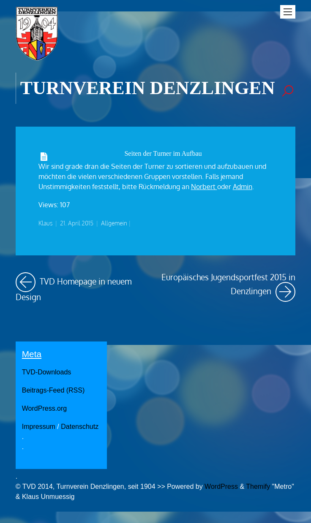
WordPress (221, 486)
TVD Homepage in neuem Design (83, 287)
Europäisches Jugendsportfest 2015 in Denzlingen (228, 287)
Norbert (204, 186)
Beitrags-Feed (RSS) (53, 390)
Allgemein (114, 223)
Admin (242, 186)
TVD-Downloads (46, 372)
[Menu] (288, 11)
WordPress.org (44, 408)
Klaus (45, 223)
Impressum (38, 426)
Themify (258, 486)
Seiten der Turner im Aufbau (163, 153)
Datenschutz (79, 426)
